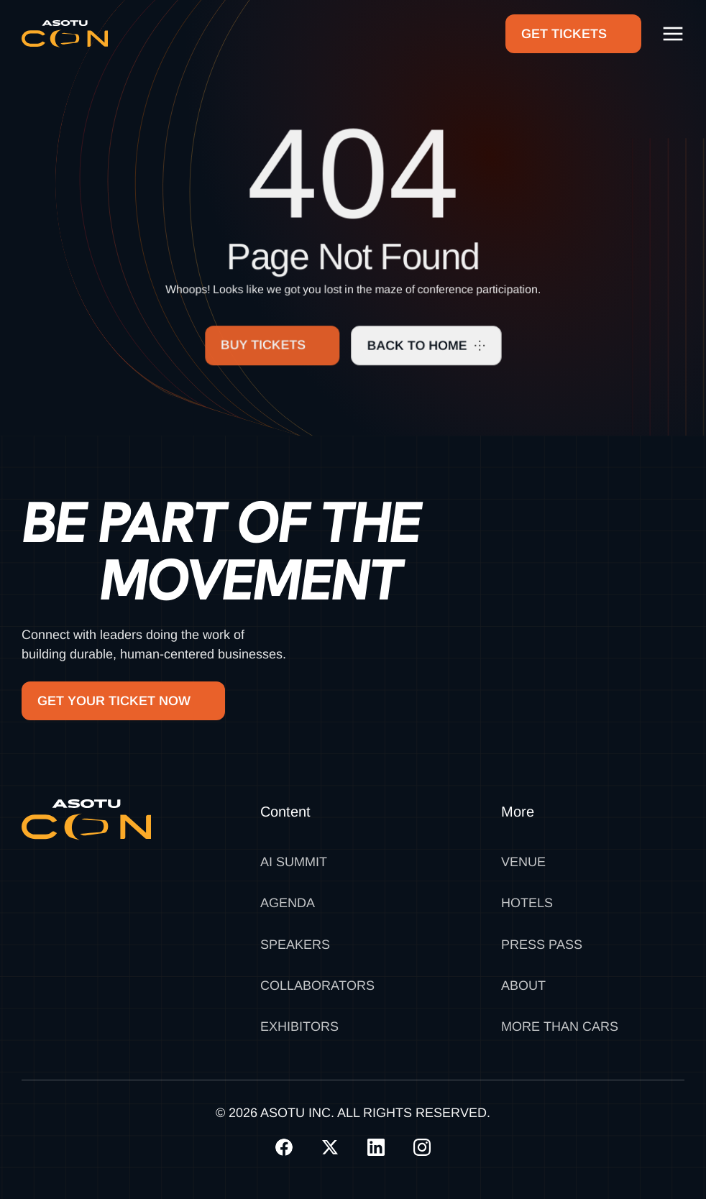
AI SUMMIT (293, 862)
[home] (65, 33)
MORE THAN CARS (559, 1026)
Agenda (287, 903)
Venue (523, 862)
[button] (672, 33)
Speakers (295, 944)
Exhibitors (299, 1026)
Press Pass (541, 944)
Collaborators (317, 985)
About (523, 985)
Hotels (527, 903)
